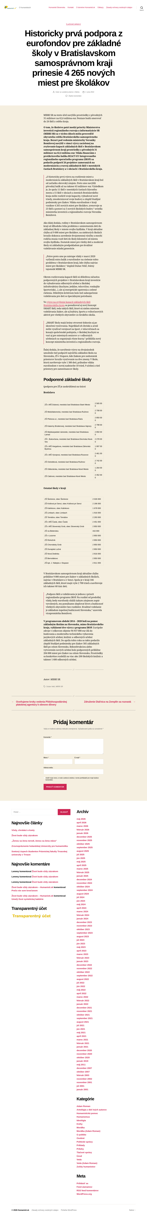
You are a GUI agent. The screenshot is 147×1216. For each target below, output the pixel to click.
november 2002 (84, 1079)
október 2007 (83, 1072)
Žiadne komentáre (74, 96)
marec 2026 (82, 826)
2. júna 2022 (89, 92)
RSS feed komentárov (88, 1190)
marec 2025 (82, 869)
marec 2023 (82, 954)
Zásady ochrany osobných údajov (119, 7)
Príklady (81, 1145)
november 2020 (84, 1054)
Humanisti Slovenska (57, 7)
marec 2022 (82, 997)
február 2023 (83, 958)
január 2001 (82, 1089)
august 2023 (83, 936)
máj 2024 (81, 904)
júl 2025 (80, 854)
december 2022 (84, 965)
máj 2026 (81, 819)
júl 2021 (80, 1025)
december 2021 (84, 1007)
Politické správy (85, 1142)
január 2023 (82, 961)
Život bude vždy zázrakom (25, 835)
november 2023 (84, 926)
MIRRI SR (59, 686)
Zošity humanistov (86, 1166)
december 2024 (84, 879)
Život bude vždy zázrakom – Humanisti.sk (32, 887)
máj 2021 (81, 1032)
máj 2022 (81, 990)
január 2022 (82, 1004)
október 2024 (83, 886)
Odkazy (101, 7)
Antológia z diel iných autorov (92, 1109)
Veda (79, 1159)
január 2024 (82, 918)
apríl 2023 (81, 950)
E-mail (77, 757)
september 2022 (85, 975)
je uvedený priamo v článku (70, 92)
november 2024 (84, 883)
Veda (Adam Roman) (87, 1163)
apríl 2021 (81, 1036)
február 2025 (83, 872)
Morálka (81, 1127)
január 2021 (82, 1047)
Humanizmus (83, 1117)
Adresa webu (48, 767)
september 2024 (85, 890)
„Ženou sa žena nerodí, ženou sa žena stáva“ (34, 841)
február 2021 (83, 1043)
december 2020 (84, 1050)
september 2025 (85, 847)
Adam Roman (83, 1106)
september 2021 (85, 1018)
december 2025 (84, 837)
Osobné (81, 1138)
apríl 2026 (81, 822)
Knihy (80, 1124)
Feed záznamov (84, 1187)
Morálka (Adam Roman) (88, 1131)
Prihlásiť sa (82, 1183)
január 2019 (82, 1061)
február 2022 (83, 1000)
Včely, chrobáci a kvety (23, 830)
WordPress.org (84, 1194)
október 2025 (83, 844)
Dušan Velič (50, 686)
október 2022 (83, 972)
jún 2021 (81, 1029)
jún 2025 (81, 858)
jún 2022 (81, 986)
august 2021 (83, 1022)
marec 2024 (82, 911)
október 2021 (83, 1015)
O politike (81, 1134)
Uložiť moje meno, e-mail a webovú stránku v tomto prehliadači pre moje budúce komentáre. (72, 779)
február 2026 (83, 829)
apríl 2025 (81, 865)
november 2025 (84, 840)
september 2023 (85, 933)
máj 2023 (81, 947)
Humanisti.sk (23, 1210)
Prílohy (80, 1149)
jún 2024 (81, 901)
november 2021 (84, 1011)
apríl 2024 (81, 908)
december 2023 (84, 922)
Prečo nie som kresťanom (25, 890)
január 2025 (82, 876)
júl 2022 (80, 982)
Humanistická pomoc (87, 1113)
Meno (46, 757)
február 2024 (83, 915)
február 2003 (83, 1075)
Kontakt (71, 7)
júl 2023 (80, 940)
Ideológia (81, 1120)
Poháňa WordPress (69, 1210)
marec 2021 (82, 1039)
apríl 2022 (81, 993)
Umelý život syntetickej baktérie (27, 899)
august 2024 (83, 894)
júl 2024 (80, 897)
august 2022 (83, 979)
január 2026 (82, 833)
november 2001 (84, 1082)
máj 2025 (81, 861)
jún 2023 (81, 943)
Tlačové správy (73, 24)
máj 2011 (81, 1064)
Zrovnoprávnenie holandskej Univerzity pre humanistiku (40, 846)
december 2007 (84, 1068)
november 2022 (84, 968)
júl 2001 (80, 1086)
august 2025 (83, 851)
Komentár (48, 737)
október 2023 (83, 929)
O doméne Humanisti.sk (85, 7)
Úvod (79, 1156)
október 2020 (83, 1057)
